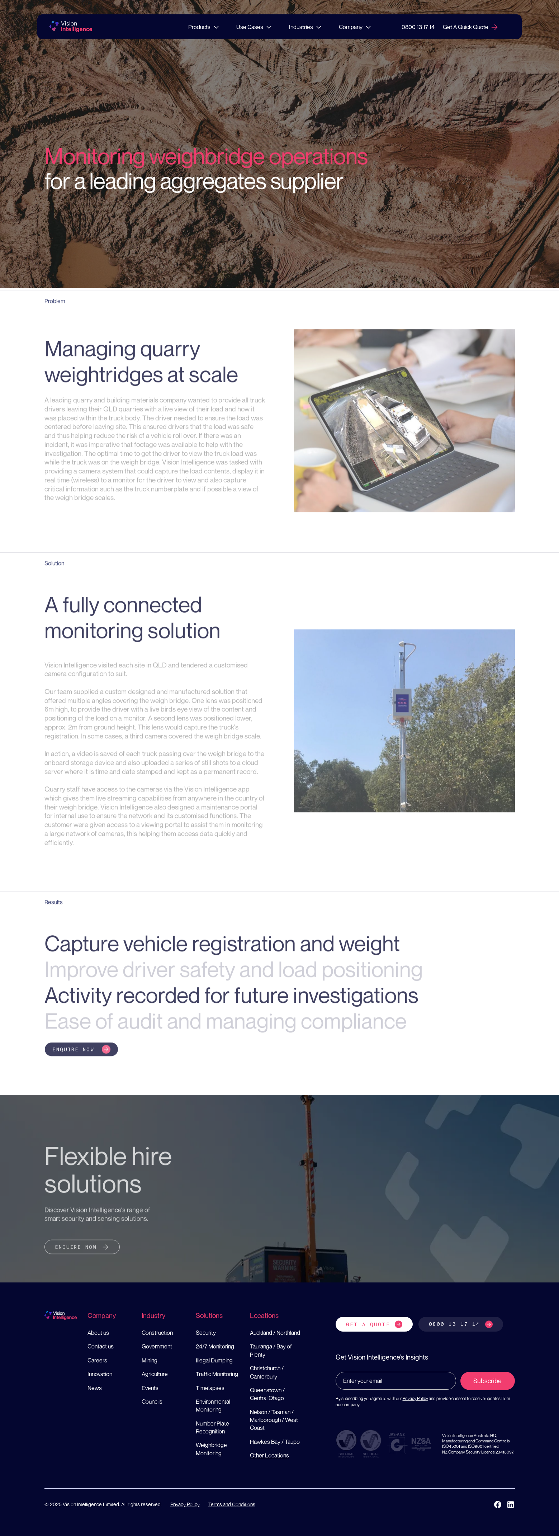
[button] (203, 27)
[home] (70, 27)
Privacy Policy (415, 1398)
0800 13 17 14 (418, 26)
